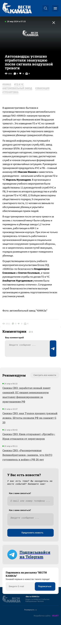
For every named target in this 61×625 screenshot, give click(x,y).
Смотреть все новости (45, 375)
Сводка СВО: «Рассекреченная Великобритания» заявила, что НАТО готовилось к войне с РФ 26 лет (27, 455)
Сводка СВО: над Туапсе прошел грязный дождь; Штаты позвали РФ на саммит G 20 (29, 418)
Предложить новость (32, 532)
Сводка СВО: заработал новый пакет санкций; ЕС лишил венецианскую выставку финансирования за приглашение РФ (26, 394)
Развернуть (30, 609)
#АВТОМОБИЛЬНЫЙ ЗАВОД (17, 88)
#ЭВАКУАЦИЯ (42, 88)
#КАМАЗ (6, 84)
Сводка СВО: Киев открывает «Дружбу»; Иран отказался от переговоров (28, 436)
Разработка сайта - (46, 616)
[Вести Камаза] (17, 8)
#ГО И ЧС (19, 84)
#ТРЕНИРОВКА (10, 92)
